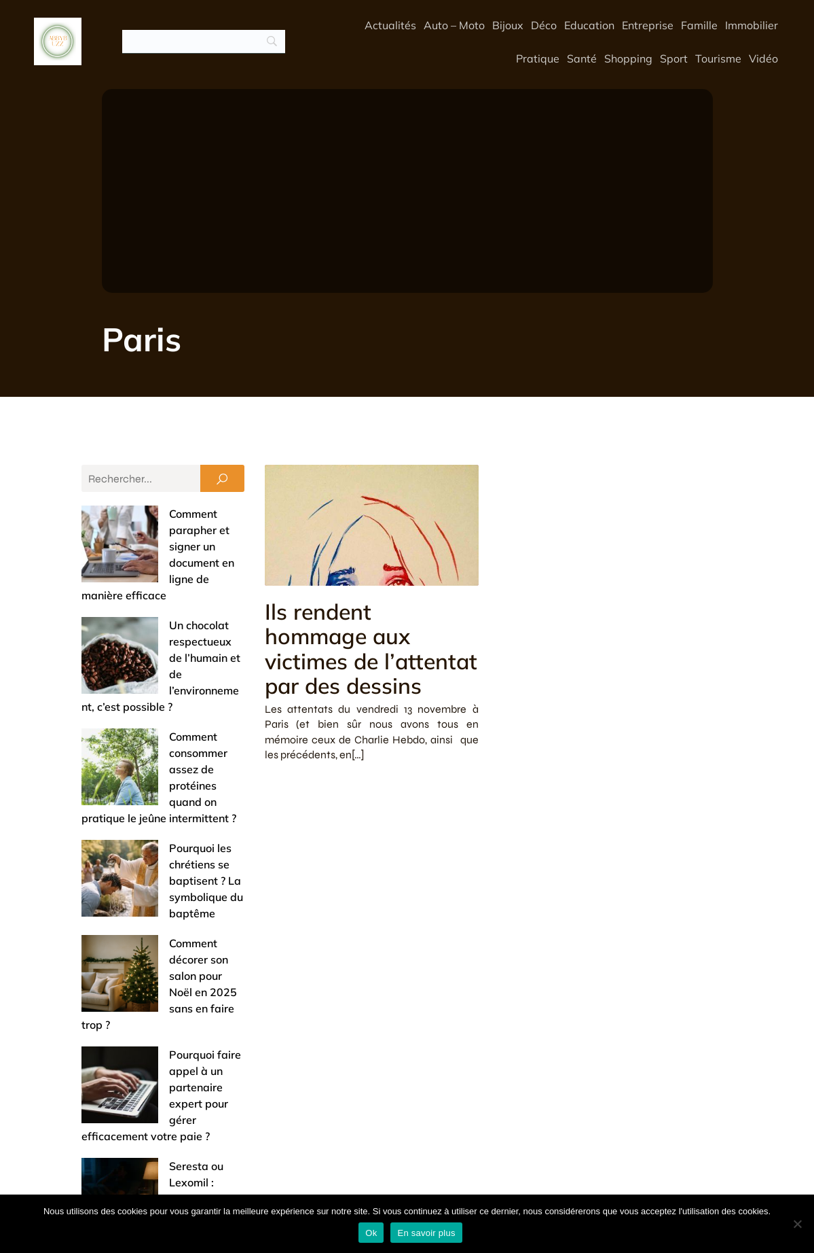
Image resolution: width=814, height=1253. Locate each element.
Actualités (390, 25)
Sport (674, 58)
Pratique (537, 58)
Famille (699, 25)
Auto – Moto (454, 25)
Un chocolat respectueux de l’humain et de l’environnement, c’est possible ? (159, 592)
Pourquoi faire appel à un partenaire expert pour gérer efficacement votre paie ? (154, 842)
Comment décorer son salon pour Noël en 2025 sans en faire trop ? (162, 780)
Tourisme (718, 58)
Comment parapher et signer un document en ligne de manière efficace (159, 530)
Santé (582, 58)
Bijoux (507, 25)
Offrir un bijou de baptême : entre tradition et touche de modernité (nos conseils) (156, 1076)
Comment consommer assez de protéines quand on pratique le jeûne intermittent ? (161, 655)
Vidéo (763, 58)
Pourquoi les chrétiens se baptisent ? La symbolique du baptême (155, 717)
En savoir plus (426, 1233)
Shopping (628, 58)
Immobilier (751, 25)
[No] (797, 1224)
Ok (371, 1233)
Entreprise (647, 25)
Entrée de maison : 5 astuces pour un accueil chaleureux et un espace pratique (162, 1014)
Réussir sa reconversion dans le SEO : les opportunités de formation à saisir (160, 951)
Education (589, 25)
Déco (544, 25)
